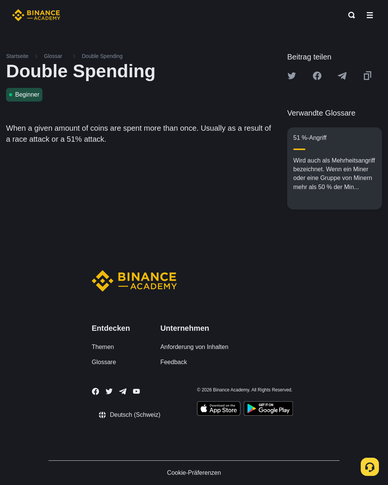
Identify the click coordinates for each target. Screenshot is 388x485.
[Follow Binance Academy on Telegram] (123, 391)
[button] (369, 15)
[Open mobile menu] (370, 15)
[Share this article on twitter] (291, 75)
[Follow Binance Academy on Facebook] (95, 391)
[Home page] (36, 15)
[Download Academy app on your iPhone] (219, 409)
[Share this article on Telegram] (342, 75)
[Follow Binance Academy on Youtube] (136, 391)
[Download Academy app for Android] (268, 409)
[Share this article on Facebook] (317, 75)
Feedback (173, 362)
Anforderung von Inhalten (194, 347)
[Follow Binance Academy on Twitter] (109, 391)
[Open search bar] (349, 15)
